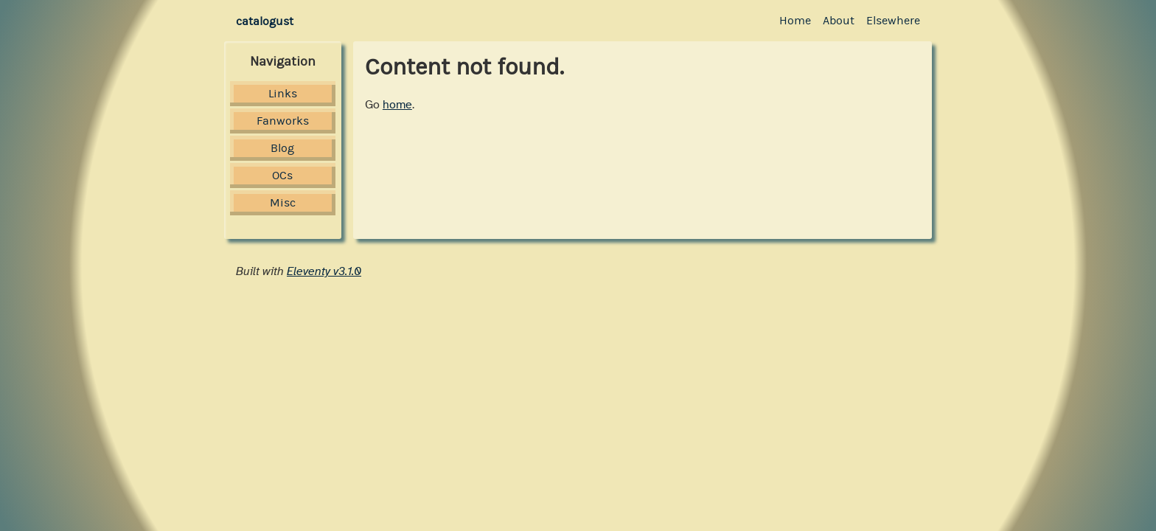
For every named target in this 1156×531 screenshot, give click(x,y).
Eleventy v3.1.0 (324, 271)
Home (795, 20)
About (838, 20)
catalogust (264, 21)
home (397, 105)
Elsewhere (893, 20)
